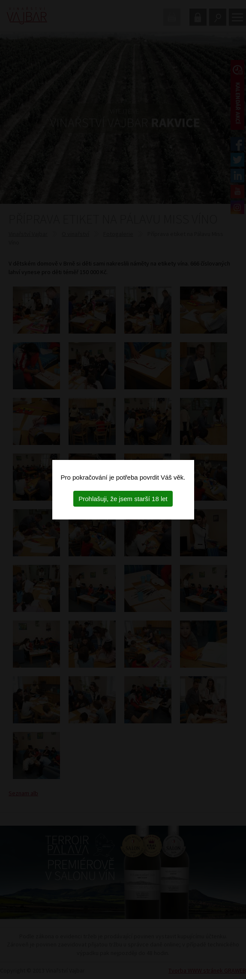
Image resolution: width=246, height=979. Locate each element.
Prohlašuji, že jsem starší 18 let (123, 498)
